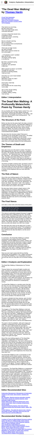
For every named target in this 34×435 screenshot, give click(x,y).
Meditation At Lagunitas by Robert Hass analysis (15, 431)
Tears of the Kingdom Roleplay (10, 20)
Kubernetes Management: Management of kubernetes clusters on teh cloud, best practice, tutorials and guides (17, 396)
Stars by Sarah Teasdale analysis (11, 424)
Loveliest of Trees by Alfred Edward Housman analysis (17, 420)
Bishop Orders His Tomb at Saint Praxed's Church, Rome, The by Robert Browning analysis (16, 428)
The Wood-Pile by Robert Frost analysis (13, 434)
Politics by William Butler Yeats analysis (13, 433)
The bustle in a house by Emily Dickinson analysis (15, 423)
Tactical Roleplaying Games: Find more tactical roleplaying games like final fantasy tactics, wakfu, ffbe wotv (17, 408)
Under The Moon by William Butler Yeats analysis (15, 421)
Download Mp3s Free (8, 18)
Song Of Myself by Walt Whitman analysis (13, 426)
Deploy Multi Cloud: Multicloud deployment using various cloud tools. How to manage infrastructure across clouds (15, 404)
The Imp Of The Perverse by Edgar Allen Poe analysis (17, 430)
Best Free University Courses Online (12, 21)
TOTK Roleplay (6, 23)
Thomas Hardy (14, 12)
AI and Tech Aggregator (8, 17)
